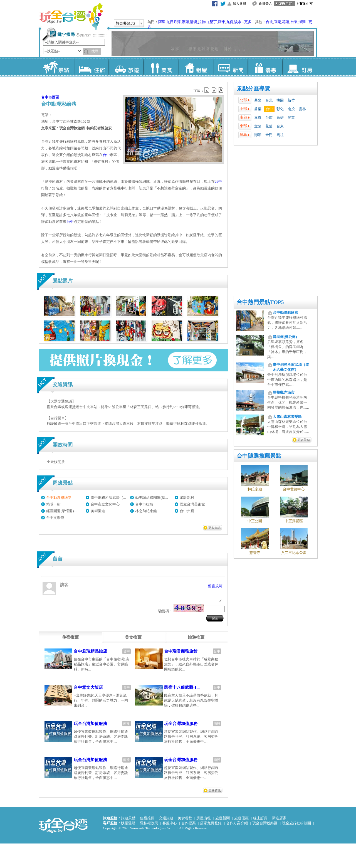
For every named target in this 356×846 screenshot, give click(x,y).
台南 (269, 117)
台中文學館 (55, 518)
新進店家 (279, 820)
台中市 (46, 97)
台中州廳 (187, 511)
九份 (229, 22)
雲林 (302, 109)
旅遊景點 (128, 820)
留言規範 (215, 586)
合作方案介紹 (237, 825)
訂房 (299, 67)
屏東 (291, 117)
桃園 (280, 100)
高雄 (280, 117)
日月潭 (175, 22)
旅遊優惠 (241, 820)
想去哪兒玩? (125, 23)
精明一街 (53, 504)
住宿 (91, 67)
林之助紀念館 (146, 511)
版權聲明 (128, 825)
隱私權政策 (149, 825)
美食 (160, 67)
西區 (55, 97)
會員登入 (265, 4)
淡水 (237, 22)
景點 (56, 67)
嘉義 (257, 117)
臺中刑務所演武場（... (108, 497)
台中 (269, 109)
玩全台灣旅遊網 (71, 16)
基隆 (257, 100)
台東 (294, 22)
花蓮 (285, 22)
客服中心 (169, 825)
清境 (193, 22)
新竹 (291, 100)
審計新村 (187, 497)
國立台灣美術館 (192, 504)
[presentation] (70, 639)
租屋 (195, 67)
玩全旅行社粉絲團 (296, 825)
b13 (214, 90)
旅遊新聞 (222, 820)
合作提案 (188, 825)
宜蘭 (277, 22)
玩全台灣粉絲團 (265, 825)
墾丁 (213, 22)
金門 (269, 135)
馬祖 (280, 135)
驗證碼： (165, 613)
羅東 (221, 22)
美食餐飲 (185, 820)
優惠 (265, 67)
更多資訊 (214, 527)
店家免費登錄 (211, 825)
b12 (207, 90)
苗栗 (257, 109)
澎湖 (302, 22)
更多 (247, 22)
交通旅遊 (166, 820)
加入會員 (239, 4)
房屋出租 (203, 820)
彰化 (280, 109)
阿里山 (163, 22)
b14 (221, 90)
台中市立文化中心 (105, 504)
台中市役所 (144, 504)
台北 (269, 22)
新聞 (230, 67)
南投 (291, 109)
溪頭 (185, 22)
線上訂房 (260, 820)
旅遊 (125, 67)
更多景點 (304, 440)
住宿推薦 (147, 820)
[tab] (70, 639)
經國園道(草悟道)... (61, 511)
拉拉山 (203, 22)
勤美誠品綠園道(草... (151, 497)
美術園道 (98, 511)
